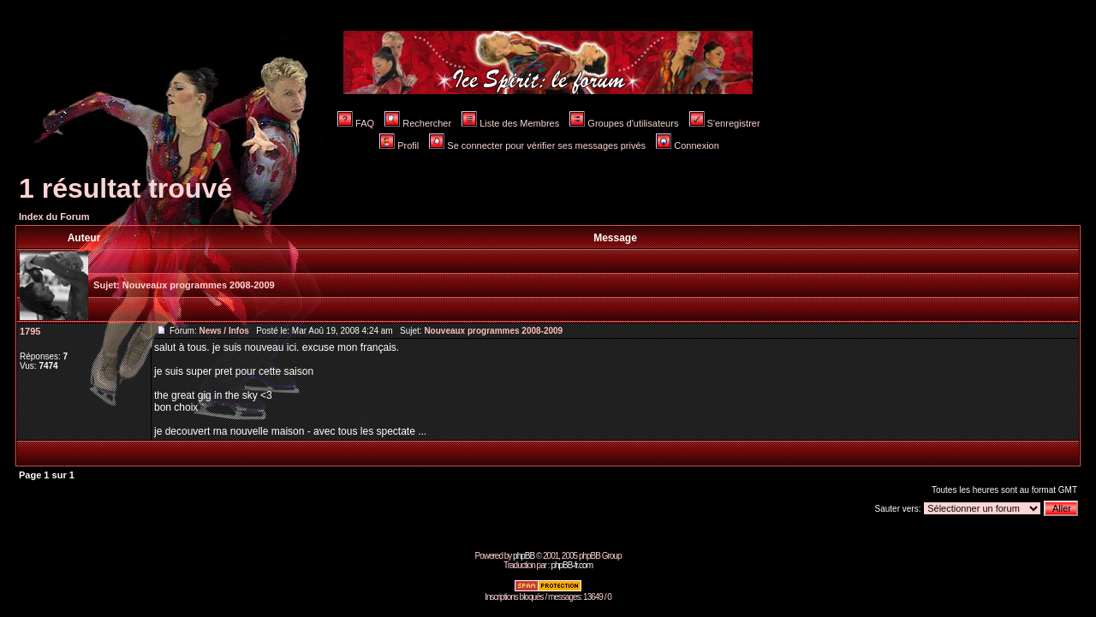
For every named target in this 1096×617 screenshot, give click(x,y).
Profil (399, 145)
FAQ (355, 123)
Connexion (687, 145)
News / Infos (223, 330)
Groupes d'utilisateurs (623, 123)
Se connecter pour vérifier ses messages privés (537, 145)
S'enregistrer (724, 123)
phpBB (523, 556)
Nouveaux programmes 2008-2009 (198, 285)
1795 (30, 331)
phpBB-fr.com (572, 565)
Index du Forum (54, 216)
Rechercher (417, 123)
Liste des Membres (510, 123)
